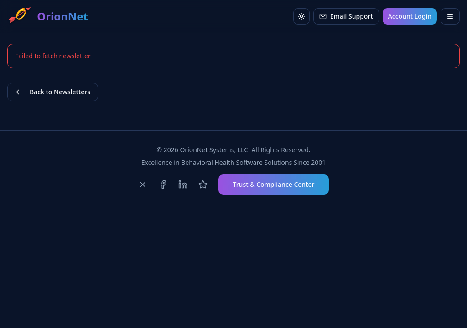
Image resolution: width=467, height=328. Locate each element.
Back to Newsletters (52, 91)
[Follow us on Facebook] (162, 184)
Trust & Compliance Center (274, 184)
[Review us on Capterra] (203, 184)
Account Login (409, 16)
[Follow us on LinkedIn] (182, 184)
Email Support (346, 16)
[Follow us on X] (142, 184)
